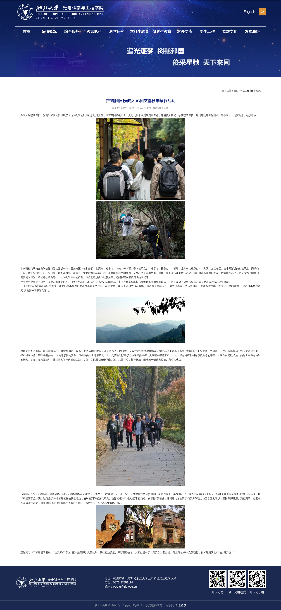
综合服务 (71, 31)
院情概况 (49, 31)
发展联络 (252, 31)
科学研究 (116, 31)
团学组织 (256, 90)
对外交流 (184, 31)
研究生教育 (162, 31)
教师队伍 (94, 31)
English (249, 12)
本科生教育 (139, 31)
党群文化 (229, 31)
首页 (26, 31)
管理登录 (180, 605)
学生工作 (207, 31)
